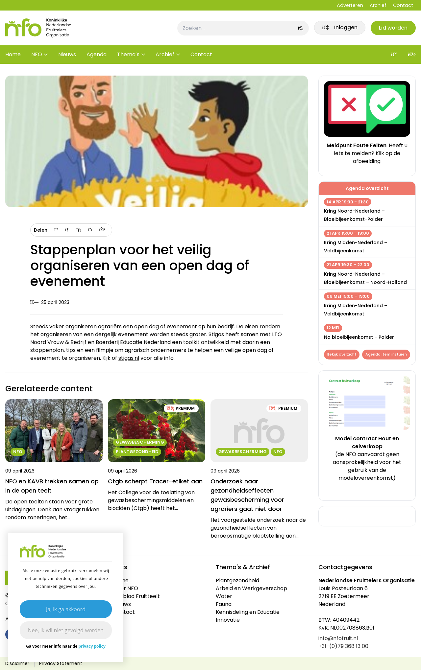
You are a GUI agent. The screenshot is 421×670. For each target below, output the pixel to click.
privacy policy (92, 646)
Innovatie (228, 620)
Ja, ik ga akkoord (66, 609)
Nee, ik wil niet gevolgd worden (66, 630)
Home (13, 55)
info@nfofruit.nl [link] (338, 638)
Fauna (224, 604)
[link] (338, 28)
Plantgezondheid (237, 580)
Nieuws (67, 55)
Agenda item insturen (350, 364)
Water (224, 596)
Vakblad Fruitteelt (136, 596)
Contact (403, 5)
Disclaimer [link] (17, 663)
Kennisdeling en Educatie (248, 612)
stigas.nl (128, 358)
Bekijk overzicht (342, 354)
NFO (36, 55)
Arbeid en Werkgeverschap (251, 588)
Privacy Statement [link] (60, 663)
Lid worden (393, 28)
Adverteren (350, 5)
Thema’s (128, 55)
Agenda (97, 55)
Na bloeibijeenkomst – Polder (359, 337)
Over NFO (125, 588)
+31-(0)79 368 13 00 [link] (343, 646)
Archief (378, 5)
